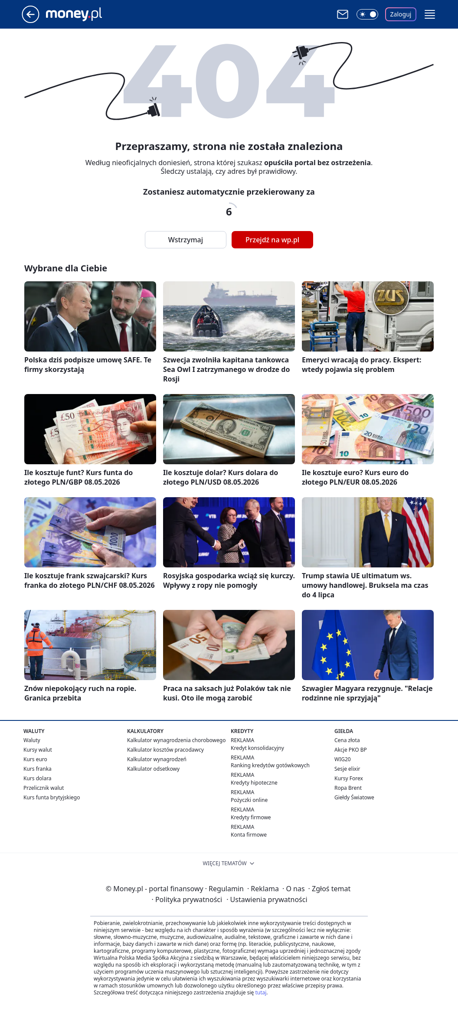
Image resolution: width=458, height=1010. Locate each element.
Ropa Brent (348, 788)
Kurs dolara (37, 778)
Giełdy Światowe (354, 797)
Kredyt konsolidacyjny (257, 748)
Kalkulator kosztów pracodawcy (165, 749)
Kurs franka (37, 768)
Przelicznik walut (43, 788)
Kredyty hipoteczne (254, 782)
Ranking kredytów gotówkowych (270, 765)
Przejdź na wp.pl (272, 239)
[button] (430, 14)
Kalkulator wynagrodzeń (156, 759)
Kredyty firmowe (251, 817)
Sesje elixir (347, 768)
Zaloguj (401, 14)
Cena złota (347, 740)
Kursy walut (37, 749)
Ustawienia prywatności (266, 899)
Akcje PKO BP (350, 749)
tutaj (260, 992)
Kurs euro (35, 759)
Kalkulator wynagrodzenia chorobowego (176, 740)
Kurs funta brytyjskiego (51, 797)
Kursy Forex (348, 778)
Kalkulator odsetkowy (153, 768)
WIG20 (342, 759)
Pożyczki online (249, 800)
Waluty (31, 740)
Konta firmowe (249, 834)
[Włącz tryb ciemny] (367, 14)
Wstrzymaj (185, 239)
